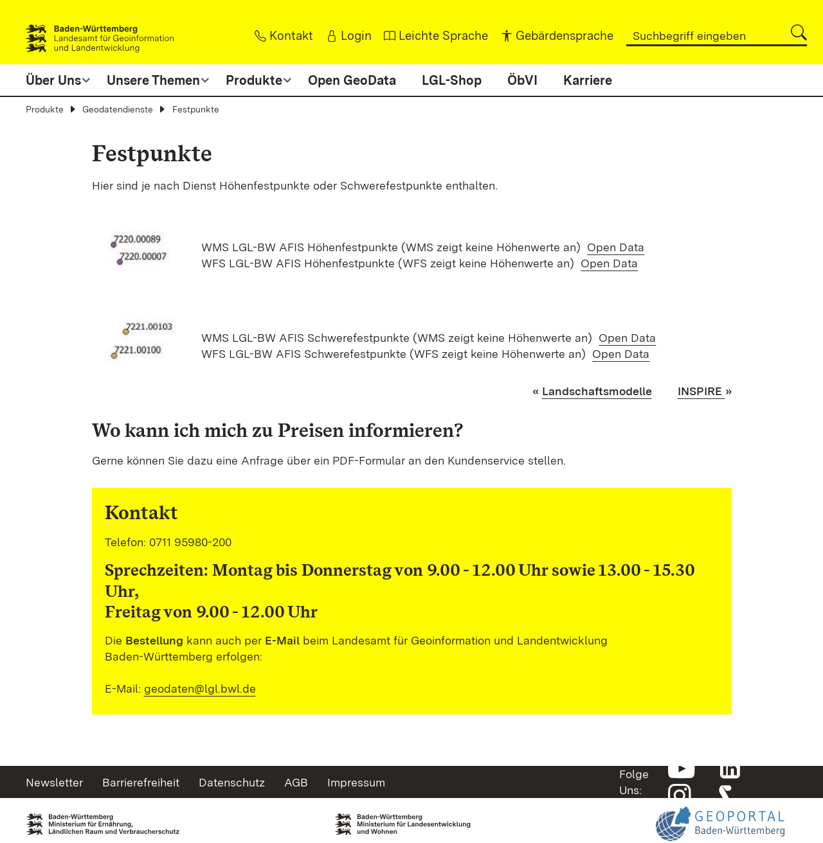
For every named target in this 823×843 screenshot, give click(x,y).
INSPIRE (701, 391)
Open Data (615, 247)
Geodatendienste (117, 109)
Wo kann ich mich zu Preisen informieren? (277, 429)
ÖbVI (522, 80)
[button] (799, 32)
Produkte (45, 109)
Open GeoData (352, 80)
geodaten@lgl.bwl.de (200, 688)
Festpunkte (195, 109)
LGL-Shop (452, 80)
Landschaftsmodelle (597, 391)
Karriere (587, 80)
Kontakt (141, 512)
